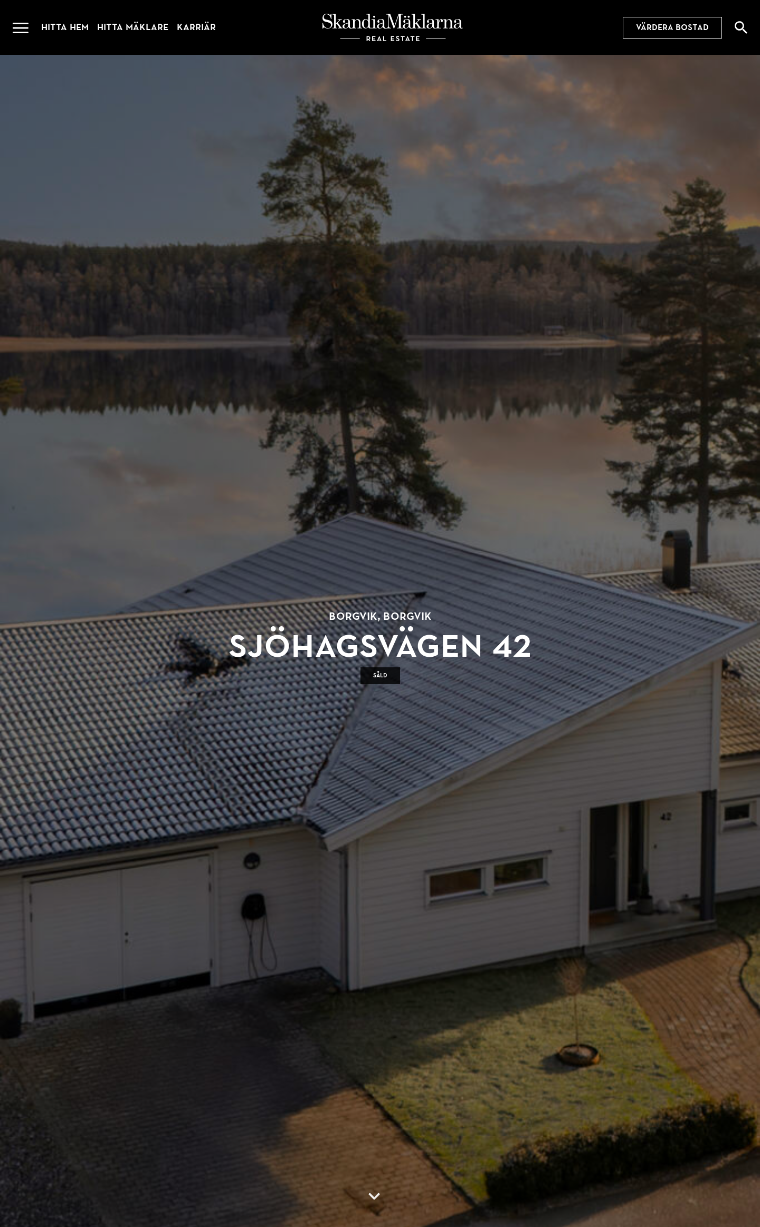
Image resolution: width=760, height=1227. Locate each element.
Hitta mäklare (132, 27)
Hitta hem (65, 27)
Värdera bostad (672, 27)
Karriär (196, 27)
